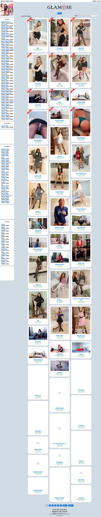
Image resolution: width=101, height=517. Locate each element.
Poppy (2, 170)
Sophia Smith (4, 151)
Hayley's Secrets (5, 43)
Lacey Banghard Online (7, 49)
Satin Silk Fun (4, 87)
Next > (65, 505)
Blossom (59, 48)
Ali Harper (38, 431)
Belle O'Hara (38, 449)
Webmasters (55, 511)
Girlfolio (3, 38)
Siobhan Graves (5, 159)
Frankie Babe (4, 154)
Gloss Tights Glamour (7, 41)
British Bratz (4, 30)
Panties (3, 246)
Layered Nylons (5, 52)
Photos (3, 23)
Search (11, 1)
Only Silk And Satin (6, 68)
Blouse (3, 226)
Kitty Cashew (60, 408)
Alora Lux (38, 341)
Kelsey (60, 246)
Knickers (3, 240)
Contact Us (64, 511)
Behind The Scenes (6, 162)
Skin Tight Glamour (6, 93)
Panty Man (4, 79)
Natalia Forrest (59, 264)
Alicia (59, 102)
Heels (2, 237)
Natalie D (38, 284)
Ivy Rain (59, 372)
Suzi (38, 48)
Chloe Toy (81, 263)
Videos (7, 23)
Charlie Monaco (59, 120)
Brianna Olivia (38, 140)
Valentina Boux (38, 490)
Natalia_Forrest (59, 227)
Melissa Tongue (59, 497)
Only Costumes (5, 60)
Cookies (54, 513)
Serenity (81, 498)
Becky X (59, 300)
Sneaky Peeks (5, 98)
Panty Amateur (5, 76)
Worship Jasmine (5, 117)
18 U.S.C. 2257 (56, 509)
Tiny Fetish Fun (5, 106)
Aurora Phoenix (81, 209)
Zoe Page (59, 354)
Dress (2, 232)
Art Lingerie (4, 24)
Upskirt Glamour (5, 115)
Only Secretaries (5, 65)
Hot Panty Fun (5, 46)
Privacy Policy (63, 509)
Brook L (38, 211)
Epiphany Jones (38, 472)
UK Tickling (4, 109)
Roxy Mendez (81, 137)
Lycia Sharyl (4, 54)
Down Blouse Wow (6, 35)
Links (60, 511)
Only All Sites (4, 125)
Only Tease (4, 74)
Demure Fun (4, 32)
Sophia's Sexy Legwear (7, 101)
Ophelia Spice (81, 335)
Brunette (3, 229)
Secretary (3, 254)
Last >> (71, 505)
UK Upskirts (4, 112)
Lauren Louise (5, 165)
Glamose (3, 1)
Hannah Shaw (81, 102)
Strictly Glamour (5, 104)
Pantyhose (4, 248)
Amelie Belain (59, 192)
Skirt (2, 257)
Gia (38, 320)
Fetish (2, 235)
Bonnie (81, 461)
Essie (81, 354)
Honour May (59, 335)
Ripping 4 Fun (5, 85)
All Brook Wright (5, 21)
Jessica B (81, 48)
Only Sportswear (5, 71)
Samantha (38, 230)
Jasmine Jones (5, 149)
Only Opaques (5, 63)
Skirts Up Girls (5, 96)
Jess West (4, 179)
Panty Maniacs (5, 82)
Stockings (3, 259)
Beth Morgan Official (6, 27)
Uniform (3, 262)
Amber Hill (38, 176)
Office (2, 243)
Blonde (3, 224)
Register (95, 1)
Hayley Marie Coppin (6, 195)
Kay (59, 83)
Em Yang (38, 104)
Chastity (81, 425)
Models (7, 1)
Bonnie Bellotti (5, 198)
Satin (2, 251)
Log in (98, 1)
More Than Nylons (6, 57)
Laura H (59, 156)
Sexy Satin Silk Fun (6, 90)
